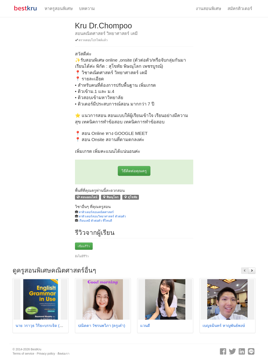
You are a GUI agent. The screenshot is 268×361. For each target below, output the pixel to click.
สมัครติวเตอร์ (240, 8)
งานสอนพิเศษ (208, 8)
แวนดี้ (145, 325)
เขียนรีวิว (84, 246)
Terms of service (23, 353)
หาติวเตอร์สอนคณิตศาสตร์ (96, 212)
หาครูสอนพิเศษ (59, 8)
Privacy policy (46, 353)
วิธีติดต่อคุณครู (134, 171)
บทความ (87, 8)
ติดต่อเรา (63, 353)
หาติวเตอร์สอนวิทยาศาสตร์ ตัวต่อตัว (102, 216)
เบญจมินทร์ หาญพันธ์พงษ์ (224, 325)
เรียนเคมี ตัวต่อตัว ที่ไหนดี (95, 220)
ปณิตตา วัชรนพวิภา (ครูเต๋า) (101, 325)
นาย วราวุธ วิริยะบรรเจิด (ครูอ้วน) (44, 325)
